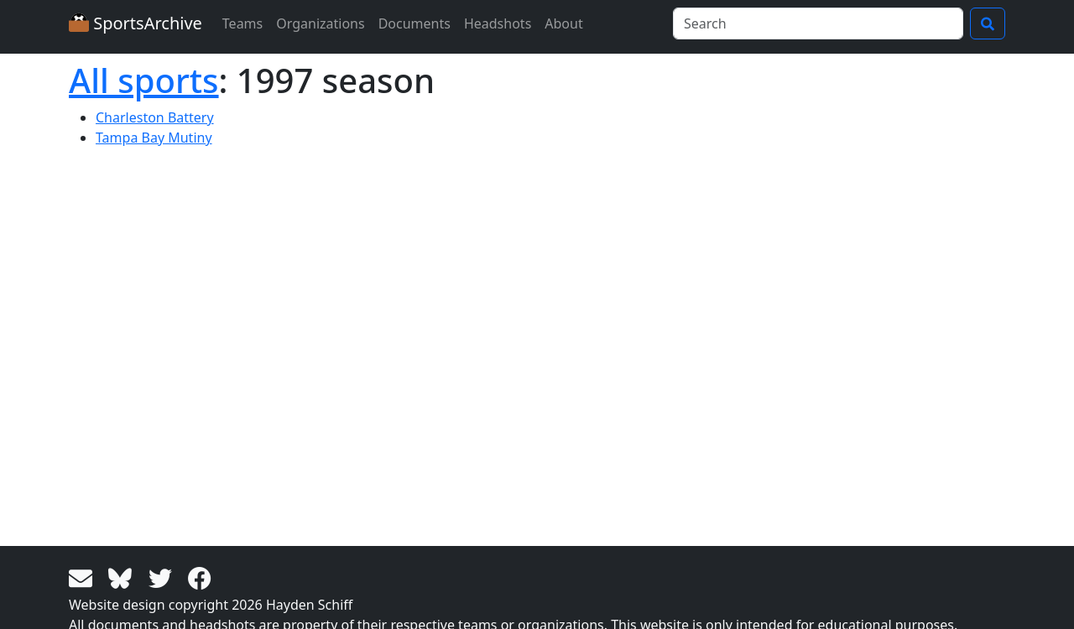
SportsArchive (135, 23)
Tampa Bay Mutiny (154, 137)
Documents (414, 23)
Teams (242, 23)
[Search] (818, 23)
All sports (144, 80)
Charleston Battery (155, 117)
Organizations (320, 23)
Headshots (497, 23)
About (563, 23)
